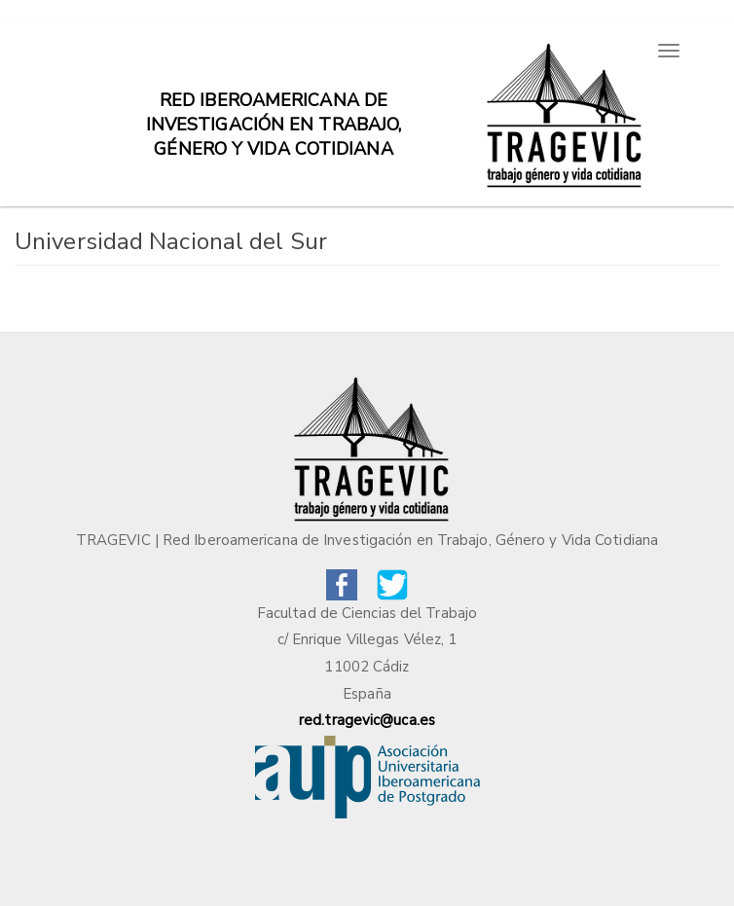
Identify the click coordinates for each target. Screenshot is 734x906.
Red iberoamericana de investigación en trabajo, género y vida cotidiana (274, 110)
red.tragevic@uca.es (367, 720)
